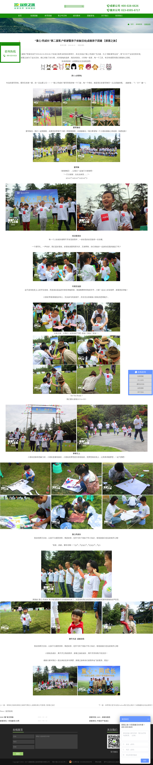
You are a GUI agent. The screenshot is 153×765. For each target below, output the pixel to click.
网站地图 (97, 762)
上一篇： (27, 705)
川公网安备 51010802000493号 (82, 762)
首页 (20, 16)
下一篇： (126, 705)
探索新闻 (139, 24)
